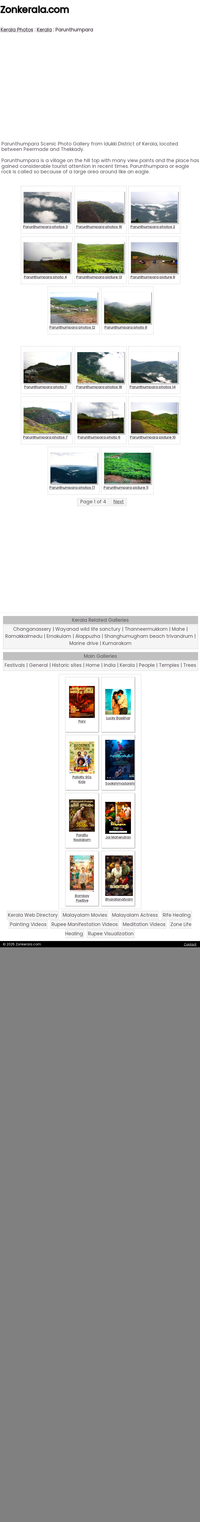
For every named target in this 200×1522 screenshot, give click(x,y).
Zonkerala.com (34, 9)
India (110, 665)
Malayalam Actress (135, 915)
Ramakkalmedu (23, 636)
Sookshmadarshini (121, 781)
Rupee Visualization (111, 933)
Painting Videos (28, 924)
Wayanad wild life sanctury (88, 629)
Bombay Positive (82, 896)
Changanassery (32, 629)
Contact (190, 944)
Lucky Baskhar (118, 715)
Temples (169, 665)
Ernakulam (59, 636)
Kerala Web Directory (33, 915)
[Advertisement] (100, 87)
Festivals (15, 665)
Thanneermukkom (146, 629)
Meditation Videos (144, 924)
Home (93, 665)
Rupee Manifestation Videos (85, 924)
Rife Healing (177, 915)
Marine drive (83, 643)
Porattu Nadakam (82, 835)
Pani (82, 719)
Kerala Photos (17, 30)
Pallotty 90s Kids (82, 777)
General (38, 665)
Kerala (44, 30)
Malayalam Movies (85, 915)
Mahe (178, 629)
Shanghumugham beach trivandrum (148, 636)
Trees (189, 665)
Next (118, 501)
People (147, 665)
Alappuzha (87, 636)
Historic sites (67, 665)
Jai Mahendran (118, 835)
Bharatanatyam (119, 897)
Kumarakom (117, 643)
